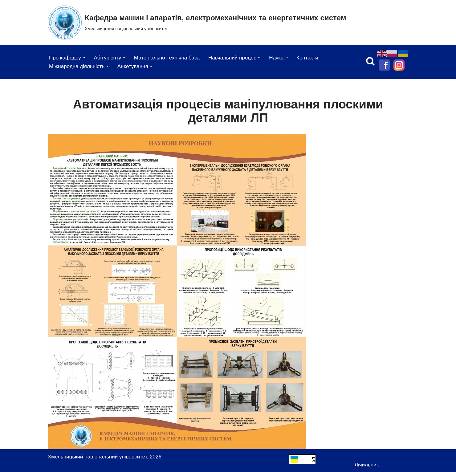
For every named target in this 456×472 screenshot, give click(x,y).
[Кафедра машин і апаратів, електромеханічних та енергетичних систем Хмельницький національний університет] (197, 22)
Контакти (307, 58)
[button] (84, 57)
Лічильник (367, 465)
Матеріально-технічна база (167, 58)
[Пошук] (370, 61)
